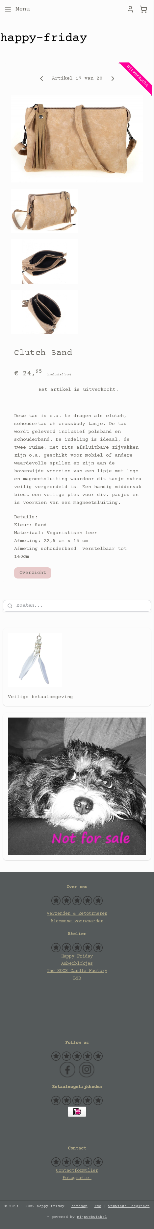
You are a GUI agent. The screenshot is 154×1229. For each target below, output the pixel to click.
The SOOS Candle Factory (77, 971)
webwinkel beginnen (129, 1206)
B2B (77, 978)
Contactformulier (77, 1170)
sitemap (79, 1206)
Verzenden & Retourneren (77, 913)
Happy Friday (77, 956)
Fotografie (77, 1178)
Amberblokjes (77, 963)
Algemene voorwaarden (77, 921)
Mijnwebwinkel (92, 1217)
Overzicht (32, 573)
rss (97, 1206)
